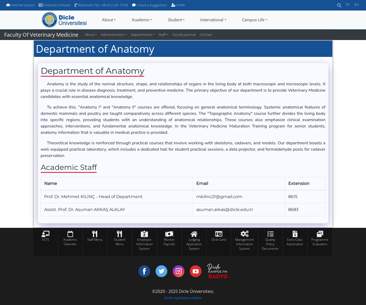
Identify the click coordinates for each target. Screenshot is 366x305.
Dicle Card (219, 239)
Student (175, 19)
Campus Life (253, 19)
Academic (140, 19)
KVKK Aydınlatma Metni (183, 298)
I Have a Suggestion (149, 5)
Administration (112, 34)
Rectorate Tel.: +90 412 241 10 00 (101, 5)
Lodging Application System (194, 244)
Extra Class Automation (295, 241)
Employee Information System (144, 244)
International (211, 19)
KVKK (178, 5)
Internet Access (20, 5)
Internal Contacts (54, 5)
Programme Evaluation (319, 241)
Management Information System (244, 244)
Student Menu (119, 241)
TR (347, 4)
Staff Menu (94, 239)
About (107, 19)
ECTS (45, 239)
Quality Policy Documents (270, 244)
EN (356, 4)
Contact (206, 34)
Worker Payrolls (169, 241)
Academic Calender (70, 241)
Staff (162, 34)
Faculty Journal (183, 34)
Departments (141, 34)
